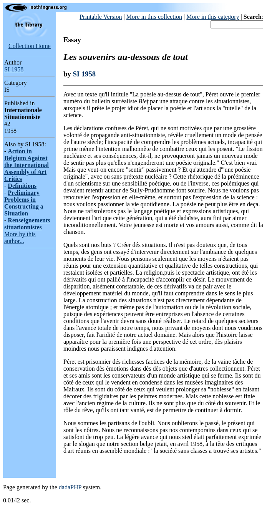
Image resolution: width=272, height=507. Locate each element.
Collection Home (29, 46)
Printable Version (101, 16)
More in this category (212, 16)
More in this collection (154, 16)
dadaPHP (70, 487)
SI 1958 (13, 69)
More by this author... (20, 237)
